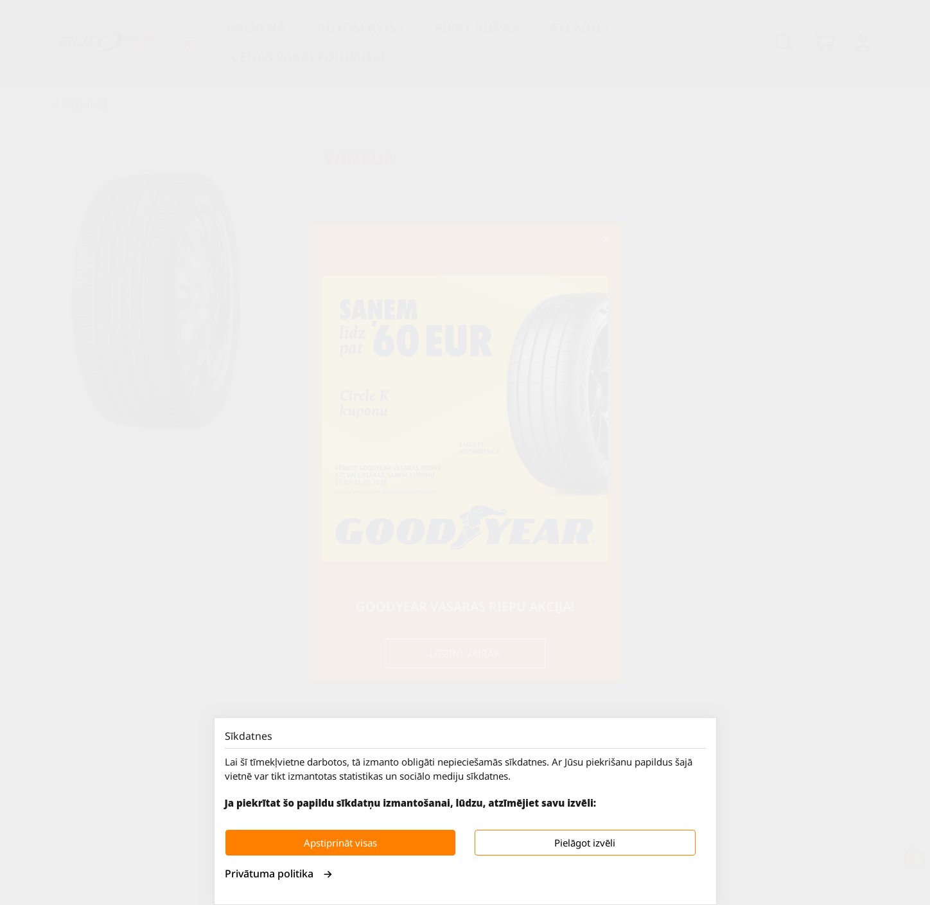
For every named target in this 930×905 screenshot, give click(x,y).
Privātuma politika (279, 873)
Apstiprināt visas (340, 842)
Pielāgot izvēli (584, 842)
